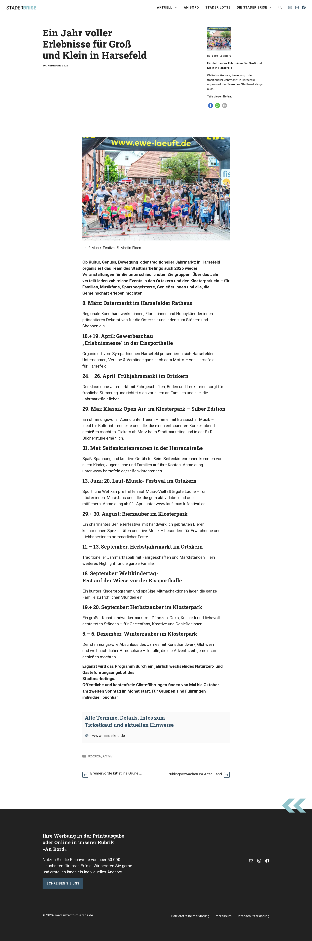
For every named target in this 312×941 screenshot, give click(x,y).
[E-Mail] (251, 861)
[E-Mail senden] (290, 7)
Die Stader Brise (256, 8)
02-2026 (212, 55)
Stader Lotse (217, 7)
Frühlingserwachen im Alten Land (194, 774)
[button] (280, 8)
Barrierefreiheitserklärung (190, 916)
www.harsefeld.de (108, 735)
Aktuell (169, 8)
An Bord (191, 7)
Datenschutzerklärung (253, 916)
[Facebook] (304, 7)
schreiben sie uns (63, 883)
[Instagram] (297, 7)
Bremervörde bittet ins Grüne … (116, 773)
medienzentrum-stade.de (74, 915)
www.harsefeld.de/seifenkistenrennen (127, 471)
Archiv (225, 55)
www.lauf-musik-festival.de (181, 503)
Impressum (223, 916)
